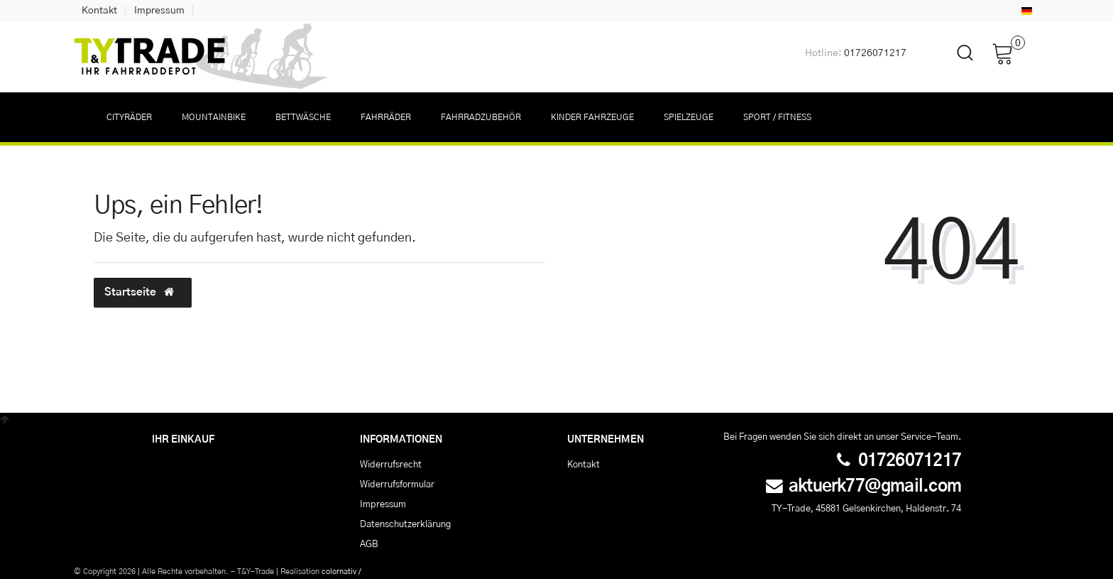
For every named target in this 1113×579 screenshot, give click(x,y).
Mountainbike (214, 117)
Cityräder (129, 117)
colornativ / (341, 571)
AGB (369, 544)
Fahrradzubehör (481, 117)
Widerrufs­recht (391, 465)
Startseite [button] (142, 292)
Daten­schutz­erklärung (405, 524)
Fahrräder (386, 117)
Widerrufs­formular (397, 484)
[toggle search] (956, 65)
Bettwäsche (303, 117)
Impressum (159, 11)
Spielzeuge (688, 117)
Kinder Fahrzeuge (592, 117)
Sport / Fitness (777, 117)
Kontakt (99, 11)
